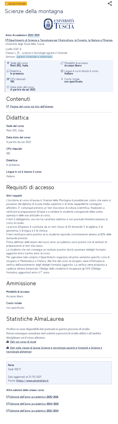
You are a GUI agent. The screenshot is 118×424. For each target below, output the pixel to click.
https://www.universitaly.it (32, 380)
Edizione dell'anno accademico (32, 397)
